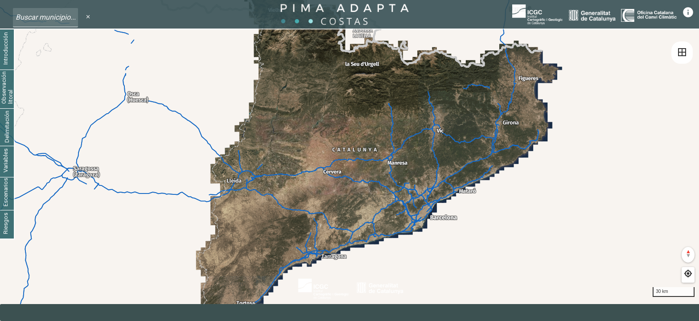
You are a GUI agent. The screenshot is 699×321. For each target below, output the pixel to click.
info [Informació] (688, 12)
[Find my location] (688, 273)
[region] (349, 160)
